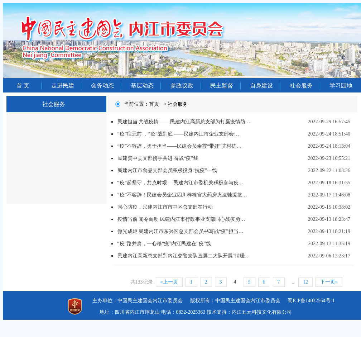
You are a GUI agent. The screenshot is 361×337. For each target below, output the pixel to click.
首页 (154, 104)
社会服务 (301, 85)
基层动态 (142, 85)
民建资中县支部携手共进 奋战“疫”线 (157, 158)
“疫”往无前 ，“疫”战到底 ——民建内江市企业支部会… (178, 134)
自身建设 (261, 85)
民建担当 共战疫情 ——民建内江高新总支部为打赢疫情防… (183, 121)
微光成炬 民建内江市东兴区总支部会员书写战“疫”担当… (180, 231)
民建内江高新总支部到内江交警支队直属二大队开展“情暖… (183, 255)
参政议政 (181, 85)
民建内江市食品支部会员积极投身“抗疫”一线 (167, 170)
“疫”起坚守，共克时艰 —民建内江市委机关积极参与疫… (180, 182)
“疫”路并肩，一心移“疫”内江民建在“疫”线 (164, 243)
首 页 (22, 85)
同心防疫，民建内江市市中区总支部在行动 (165, 207)
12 (305, 282)
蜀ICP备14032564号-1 (311, 300)
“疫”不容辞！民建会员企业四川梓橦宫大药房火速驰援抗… (182, 195)
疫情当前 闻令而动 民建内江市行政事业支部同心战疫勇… (181, 219)
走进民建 (62, 85)
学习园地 (340, 85)
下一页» (329, 282)
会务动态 (102, 85)
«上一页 (169, 282)
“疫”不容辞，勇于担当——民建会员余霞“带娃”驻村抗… (179, 146)
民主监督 (221, 85)
